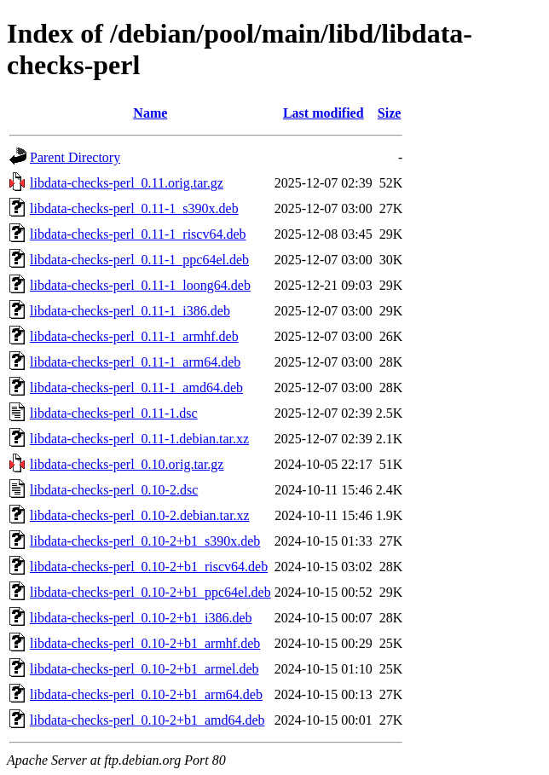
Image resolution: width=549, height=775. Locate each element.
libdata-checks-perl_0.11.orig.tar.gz (126, 183)
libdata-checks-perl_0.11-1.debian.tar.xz (139, 438)
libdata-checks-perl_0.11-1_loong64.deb (140, 285)
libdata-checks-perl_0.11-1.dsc (114, 413)
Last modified (323, 113)
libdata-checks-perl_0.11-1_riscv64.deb (138, 234)
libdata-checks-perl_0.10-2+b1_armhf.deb (145, 643)
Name (150, 113)
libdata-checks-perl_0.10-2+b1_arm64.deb (146, 694)
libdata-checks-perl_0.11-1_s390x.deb (134, 208)
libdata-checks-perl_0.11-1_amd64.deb (136, 387)
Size (390, 113)
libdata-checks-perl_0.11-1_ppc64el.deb (139, 259)
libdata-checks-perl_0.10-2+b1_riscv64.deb (149, 566)
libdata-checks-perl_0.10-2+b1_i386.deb (141, 617)
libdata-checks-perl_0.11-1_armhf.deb (134, 336)
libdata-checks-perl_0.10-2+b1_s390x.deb (145, 541)
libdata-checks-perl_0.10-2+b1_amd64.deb (147, 720)
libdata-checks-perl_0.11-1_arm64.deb (135, 362)
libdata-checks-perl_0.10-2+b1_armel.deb (144, 669)
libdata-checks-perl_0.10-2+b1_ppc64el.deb (150, 592)
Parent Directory (75, 157)
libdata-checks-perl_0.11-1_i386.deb (130, 311)
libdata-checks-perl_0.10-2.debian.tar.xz (140, 515)
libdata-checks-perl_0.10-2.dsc (114, 490)
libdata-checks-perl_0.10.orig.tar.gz (126, 464)
